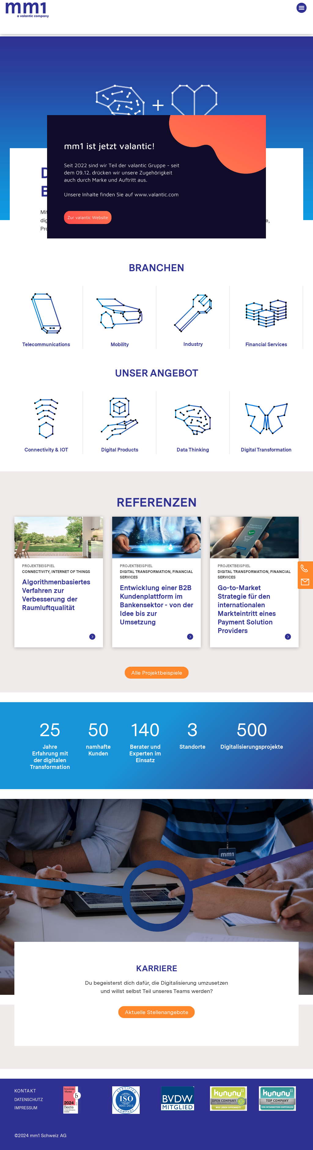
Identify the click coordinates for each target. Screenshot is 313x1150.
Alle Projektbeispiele (156, 672)
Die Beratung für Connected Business (27, 9)
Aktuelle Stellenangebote (156, 1012)
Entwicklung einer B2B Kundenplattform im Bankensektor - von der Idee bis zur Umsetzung (156, 605)
